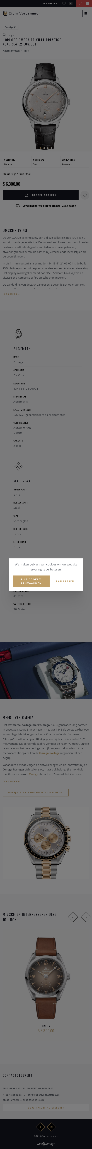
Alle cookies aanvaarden (31, 581)
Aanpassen (65, 581)
